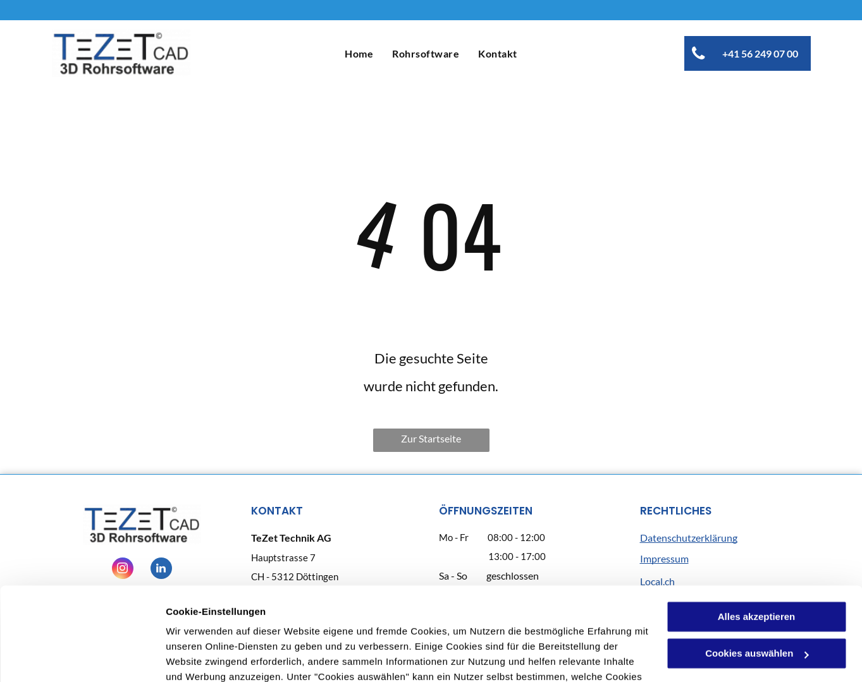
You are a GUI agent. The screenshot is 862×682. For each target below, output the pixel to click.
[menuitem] (359, 53)
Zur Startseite (431, 438)
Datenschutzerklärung (411, 622)
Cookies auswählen (210, 657)
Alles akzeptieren (757, 532)
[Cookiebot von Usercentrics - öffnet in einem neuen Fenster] (82, 657)
